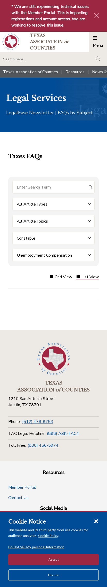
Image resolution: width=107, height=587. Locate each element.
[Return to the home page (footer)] (53, 359)
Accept (53, 560)
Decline (53, 575)
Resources (75, 72)
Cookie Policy (48, 535)
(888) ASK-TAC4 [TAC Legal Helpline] (63, 433)
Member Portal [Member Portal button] (22, 487)
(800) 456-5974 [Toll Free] (43, 445)
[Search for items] (49, 187)
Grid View (61, 277)
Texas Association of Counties (30, 72)
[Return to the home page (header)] (10, 41)
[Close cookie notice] (96, 521)
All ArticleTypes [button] (32, 204)
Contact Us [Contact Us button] (18, 498)
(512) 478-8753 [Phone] (37, 422)
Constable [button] (26, 238)
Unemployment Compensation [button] (44, 255)
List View (87, 277)
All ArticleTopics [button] (32, 221)
